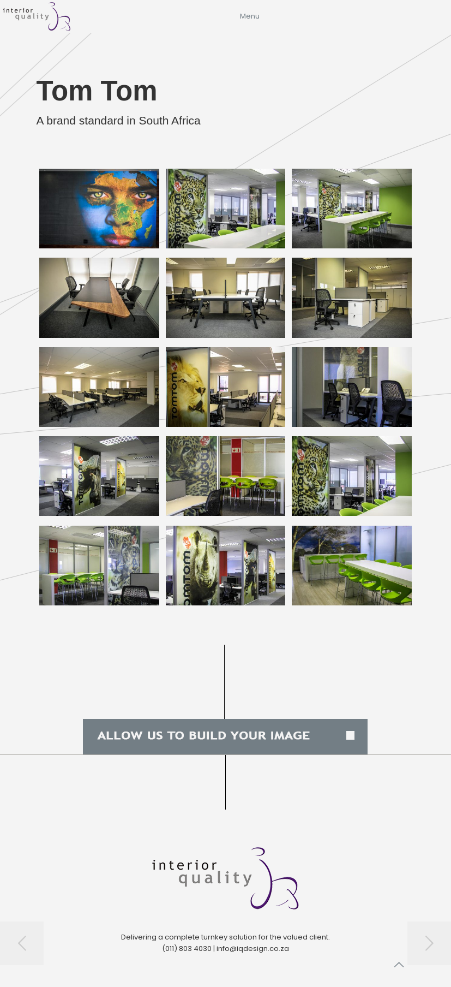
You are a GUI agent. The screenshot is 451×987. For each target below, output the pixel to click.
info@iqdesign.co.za (253, 948)
